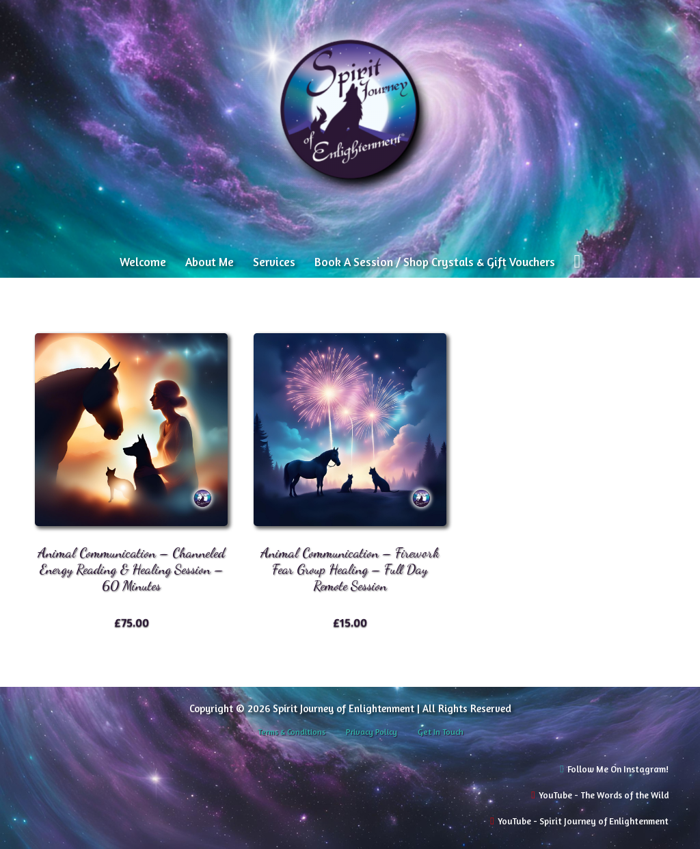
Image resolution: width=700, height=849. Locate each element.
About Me (209, 261)
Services (274, 261)
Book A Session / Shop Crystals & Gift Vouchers (434, 261)
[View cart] (577, 261)
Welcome (143, 261)
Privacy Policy (371, 732)
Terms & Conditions (291, 732)
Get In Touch (440, 732)
